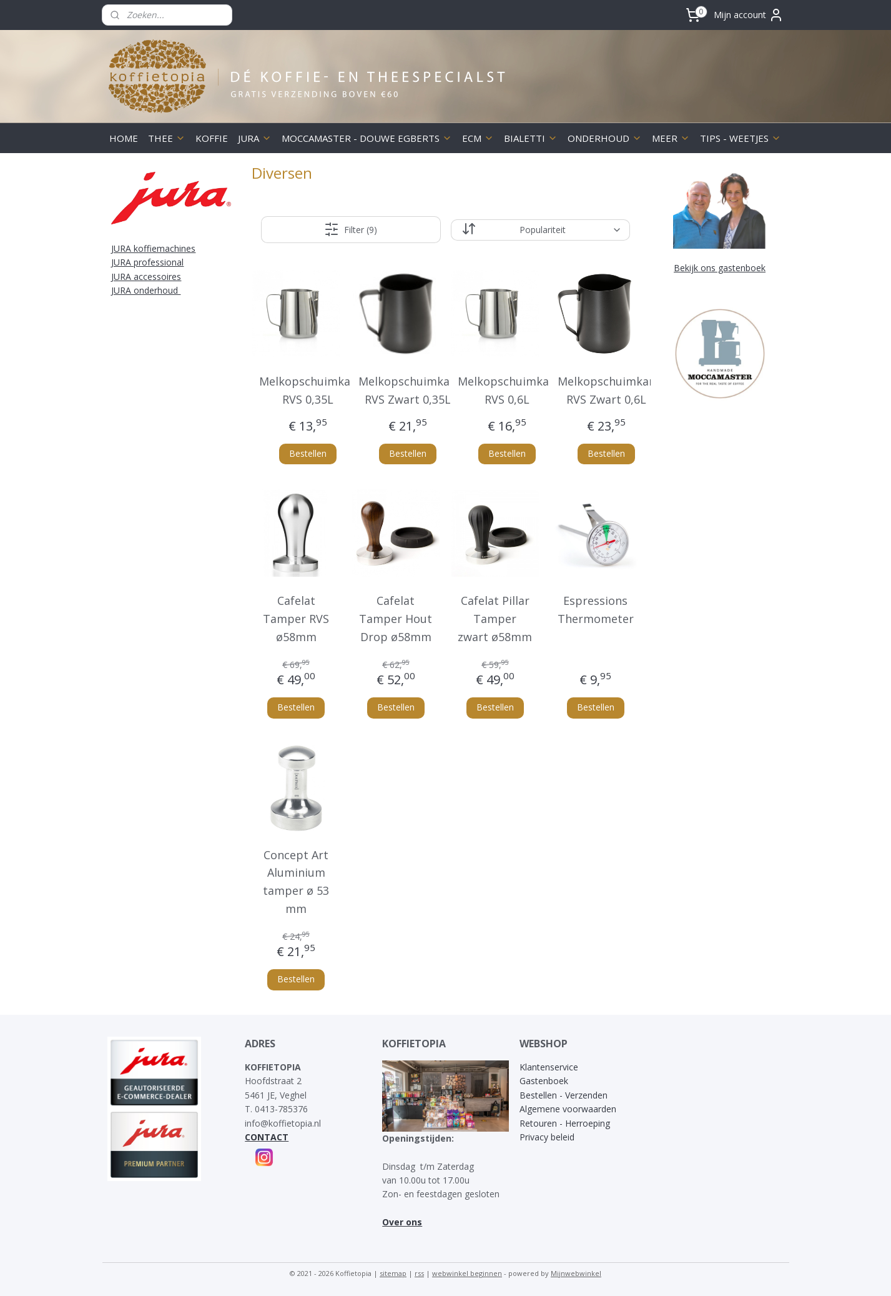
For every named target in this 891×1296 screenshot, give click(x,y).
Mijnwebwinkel (576, 1273)
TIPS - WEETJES (740, 138)
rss (419, 1273)
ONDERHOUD (605, 138)
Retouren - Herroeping (564, 1123)
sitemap (393, 1273)
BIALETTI (531, 138)
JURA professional (147, 262)
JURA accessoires (146, 276)
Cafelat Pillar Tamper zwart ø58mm (495, 618)
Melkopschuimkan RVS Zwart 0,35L (407, 390)
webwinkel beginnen (467, 1273)
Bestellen (308, 453)
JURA (255, 138)
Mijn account (749, 14)
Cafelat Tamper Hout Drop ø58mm (395, 618)
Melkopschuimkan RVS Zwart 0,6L (607, 390)
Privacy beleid (546, 1137)
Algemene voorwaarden (567, 1109)
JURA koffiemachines (153, 248)
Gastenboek (543, 1081)
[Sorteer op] (540, 230)
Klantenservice (548, 1067)
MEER (671, 138)
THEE (166, 138)
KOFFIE (211, 138)
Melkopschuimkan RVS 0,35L (308, 390)
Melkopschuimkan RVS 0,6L (507, 390)
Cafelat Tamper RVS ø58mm (296, 618)
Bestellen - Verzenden (563, 1095)
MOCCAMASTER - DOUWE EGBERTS (367, 138)
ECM (478, 138)
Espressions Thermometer (596, 609)
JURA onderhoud (145, 290)
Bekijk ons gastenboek (719, 268)
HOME (123, 138)
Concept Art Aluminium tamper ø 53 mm (296, 881)
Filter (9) (350, 229)
